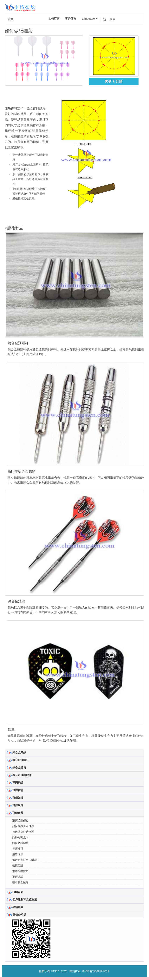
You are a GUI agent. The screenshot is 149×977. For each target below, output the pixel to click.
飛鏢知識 (17, 797)
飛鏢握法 (17, 854)
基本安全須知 (20, 882)
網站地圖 (17, 906)
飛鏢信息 (17, 790)
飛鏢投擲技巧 (20, 871)
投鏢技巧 (17, 848)
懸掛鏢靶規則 (20, 837)
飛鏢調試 (17, 876)
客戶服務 (70, 18)
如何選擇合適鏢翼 (23, 831)
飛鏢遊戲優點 (20, 820)
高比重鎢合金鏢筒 (22, 471)
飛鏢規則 (17, 805)
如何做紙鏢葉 (20, 843)
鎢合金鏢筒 (19, 767)
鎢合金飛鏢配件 (21, 774)
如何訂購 (54, 18)
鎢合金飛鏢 (16, 601)
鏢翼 (11, 729)
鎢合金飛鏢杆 (18, 343)
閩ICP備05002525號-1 (95, 971)
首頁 (10, 19)
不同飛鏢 (17, 782)
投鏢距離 (17, 865)
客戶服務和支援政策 (24, 899)
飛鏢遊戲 (17, 812)
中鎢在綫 (74, 971)
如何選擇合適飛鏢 (23, 826)
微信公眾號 (19, 914)
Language (89, 18)
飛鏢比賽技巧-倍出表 (25, 859)
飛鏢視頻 (17, 891)
